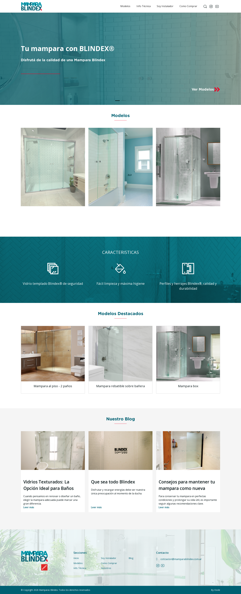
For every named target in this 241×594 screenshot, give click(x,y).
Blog (131, 558)
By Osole (215, 589)
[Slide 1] (117, 100)
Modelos (125, 6)
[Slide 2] (123, 100)
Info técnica (143, 6)
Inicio (76, 558)
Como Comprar (188, 6)
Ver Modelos (206, 89)
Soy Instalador (165, 6)
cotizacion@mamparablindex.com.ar (181, 559)
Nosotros (106, 568)
